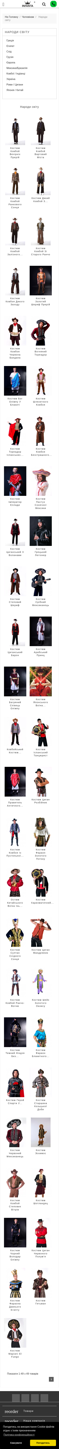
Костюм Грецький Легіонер (41, 552)
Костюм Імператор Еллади (15, 502)
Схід (8, 51)
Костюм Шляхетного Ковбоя (40, 401)
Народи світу (17, 32)
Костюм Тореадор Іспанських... (15, 452)
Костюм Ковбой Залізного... (15, 251)
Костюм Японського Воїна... (40, 702)
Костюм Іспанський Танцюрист (41, 752)
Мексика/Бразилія (16, 68)
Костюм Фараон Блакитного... (40, 1053)
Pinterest (35, 1398)
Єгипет (10, 46)
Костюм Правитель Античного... (15, 802)
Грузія (9, 57)
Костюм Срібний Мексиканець (40, 602)
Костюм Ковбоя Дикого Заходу (15, 301)
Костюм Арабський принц (41, 652)
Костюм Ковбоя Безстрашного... (41, 452)
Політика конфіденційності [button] (18, 1434)
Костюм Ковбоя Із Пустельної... (15, 852)
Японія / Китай (14, 90)
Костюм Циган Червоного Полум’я (41, 1253)
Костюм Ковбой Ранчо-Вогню (15, 1003)
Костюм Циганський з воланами (15, 552)
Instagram (44, 1398)
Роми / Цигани (14, 84)
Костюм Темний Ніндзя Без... (15, 1053)
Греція (10, 40)
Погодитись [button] (43, 1443)
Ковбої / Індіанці (15, 73)
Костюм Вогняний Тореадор (41, 351)
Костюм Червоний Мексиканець (15, 1153)
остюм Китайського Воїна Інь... (15, 902)
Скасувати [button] (16, 1443)
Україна (10, 79)
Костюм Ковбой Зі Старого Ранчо (40, 251)
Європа (10, 62)
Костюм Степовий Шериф (15, 602)
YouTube (25, 1398)
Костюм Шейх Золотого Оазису (40, 1003)
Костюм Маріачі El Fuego (15, 1353)
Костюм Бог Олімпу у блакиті (15, 401)
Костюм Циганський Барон (15, 652)
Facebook (16, 1398)
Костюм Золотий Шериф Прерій (40, 301)
